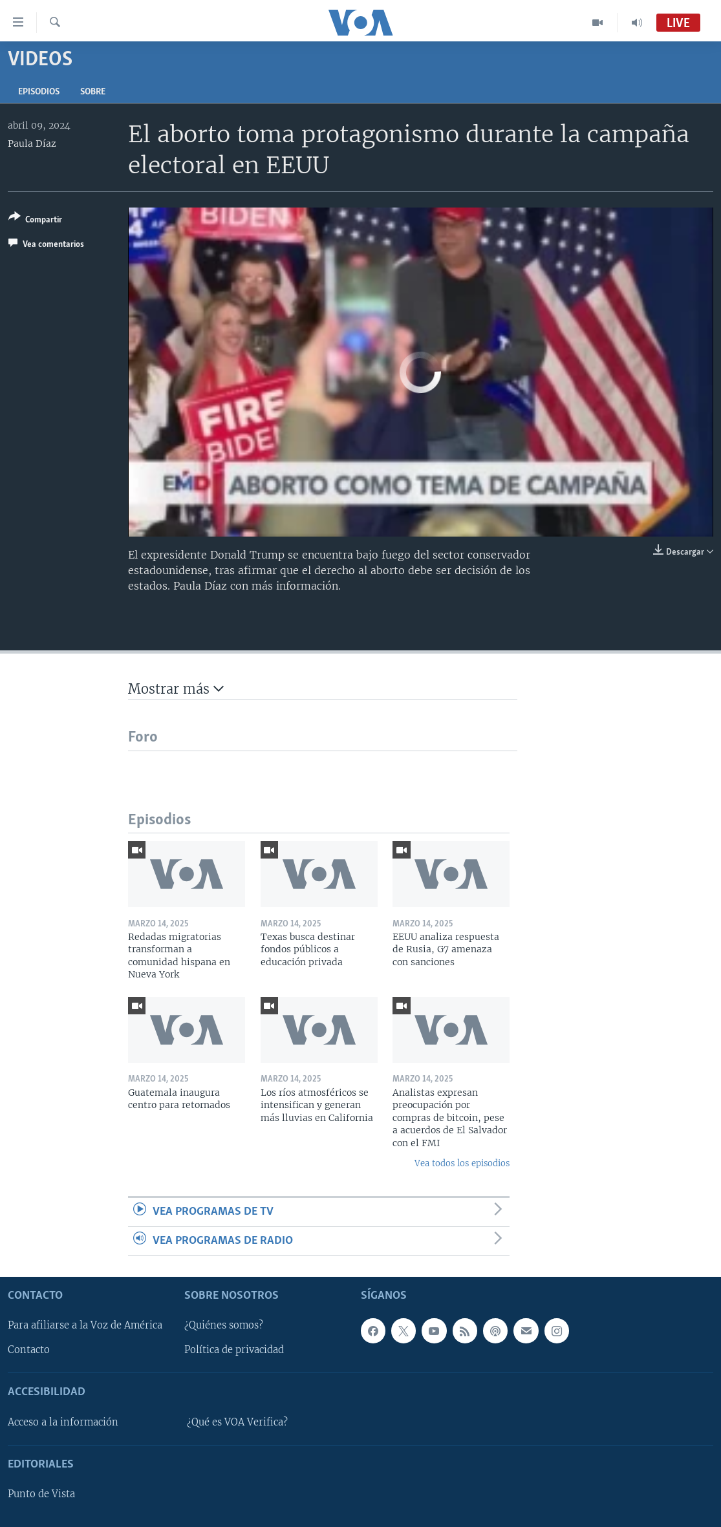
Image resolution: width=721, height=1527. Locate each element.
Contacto (29, 1350)
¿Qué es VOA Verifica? (237, 1422)
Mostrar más (176, 689)
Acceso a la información (63, 1422)
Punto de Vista (41, 1494)
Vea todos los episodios (462, 1163)
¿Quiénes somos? (223, 1326)
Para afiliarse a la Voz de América (85, 1326)
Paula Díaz (32, 143)
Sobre (92, 92)
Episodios (38, 92)
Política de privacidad (234, 1350)
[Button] (35, 221)
